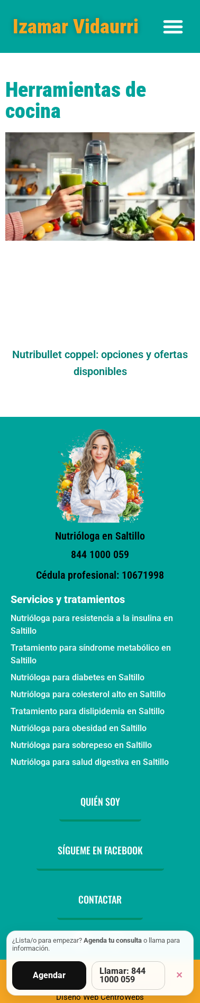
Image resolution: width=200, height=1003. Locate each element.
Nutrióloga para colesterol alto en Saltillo (88, 694)
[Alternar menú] (173, 26)
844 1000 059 (100, 554)
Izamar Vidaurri (76, 26)
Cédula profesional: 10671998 (100, 575)
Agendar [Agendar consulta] (49, 975)
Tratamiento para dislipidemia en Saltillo (88, 711)
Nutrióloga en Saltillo (100, 536)
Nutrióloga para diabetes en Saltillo (77, 677)
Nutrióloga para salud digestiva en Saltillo (90, 762)
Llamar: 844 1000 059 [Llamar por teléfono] (122, 975)
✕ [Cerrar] (179, 975)
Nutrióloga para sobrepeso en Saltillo (81, 745)
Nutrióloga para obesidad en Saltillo (79, 728)
